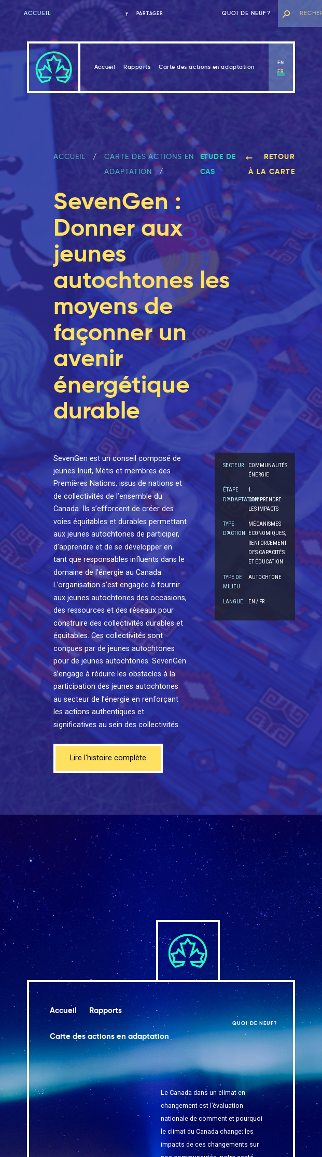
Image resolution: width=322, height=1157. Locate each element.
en (280, 62)
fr (280, 71)
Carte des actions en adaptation (207, 67)
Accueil (37, 13)
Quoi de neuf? (246, 13)
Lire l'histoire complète (108, 758)
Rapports (136, 67)
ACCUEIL (69, 156)
